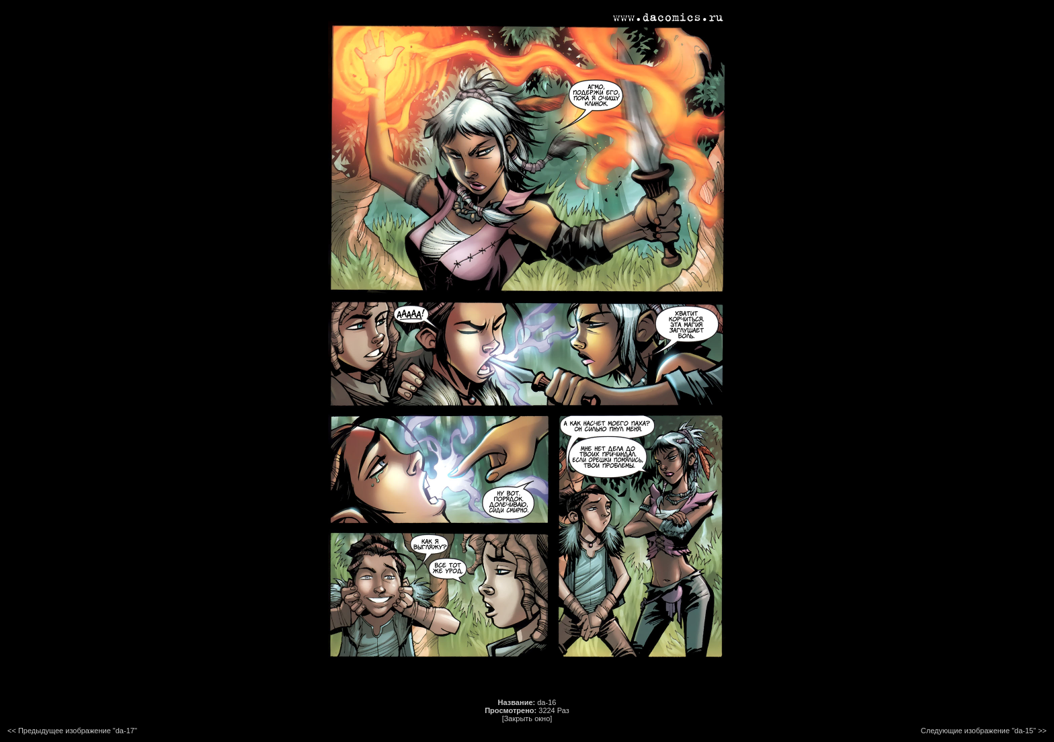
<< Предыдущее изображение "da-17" (72, 731)
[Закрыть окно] (527, 718)
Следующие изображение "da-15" (978, 731)
